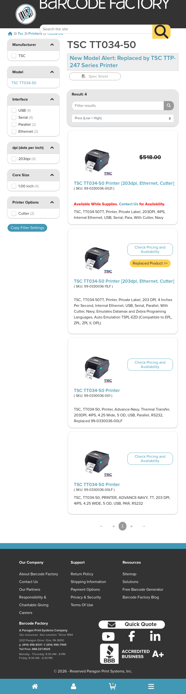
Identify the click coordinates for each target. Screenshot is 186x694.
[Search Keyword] (96, 23)
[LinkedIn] (155, 636)
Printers (35, 34)
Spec (95, 76)
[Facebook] (132, 636)
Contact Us (128, 204)
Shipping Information (88, 582)
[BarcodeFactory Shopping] (112, 686)
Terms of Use (82, 605)
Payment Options (85, 589)
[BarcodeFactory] (26, 14)
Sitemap (129, 574)
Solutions (130, 582)
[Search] (161, 25)
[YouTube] (108, 636)
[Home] (10, 34)
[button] (52, 44)
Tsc (20, 34)
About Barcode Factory (38, 574)
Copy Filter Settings (27, 228)
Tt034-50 (55, 34)
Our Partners (29, 589)
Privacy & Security (86, 597)
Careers (25, 613)
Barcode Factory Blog (141, 597)
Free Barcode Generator (143, 589)
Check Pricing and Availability (150, 249)
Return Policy (82, 574)
